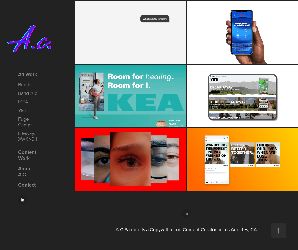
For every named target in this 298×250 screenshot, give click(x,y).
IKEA (23, 101)
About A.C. (25, 171)
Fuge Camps (25, 122)
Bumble (26, 84)
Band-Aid (27, 93)
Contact (27, 184)
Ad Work (27, 74)
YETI (23, 110)
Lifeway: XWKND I (27, 136)
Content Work (27, 155)
